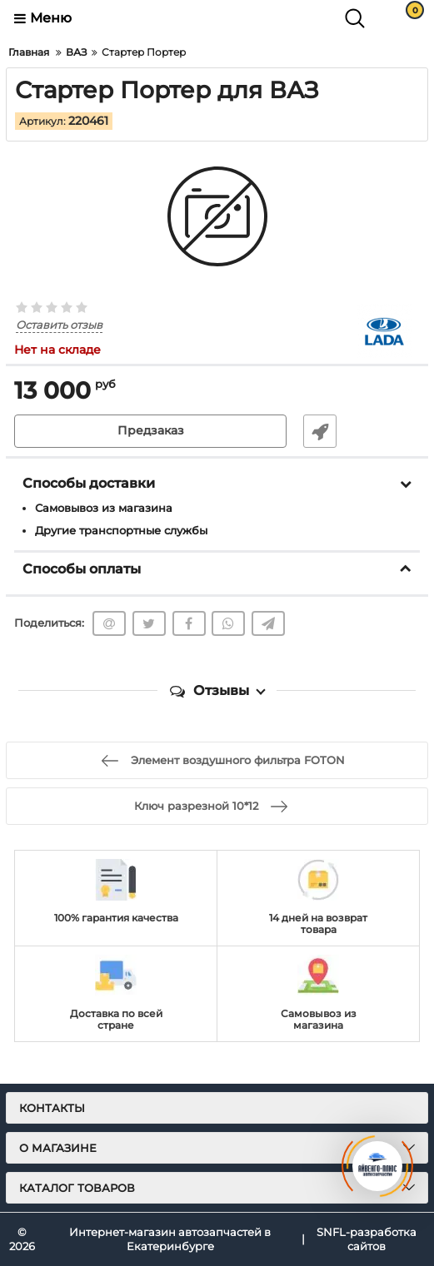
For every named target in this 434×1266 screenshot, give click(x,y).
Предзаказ (150, 431)
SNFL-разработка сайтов (367, 1239)
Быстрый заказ (320, 431)
